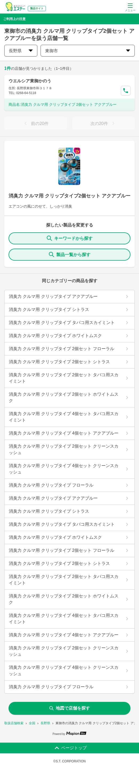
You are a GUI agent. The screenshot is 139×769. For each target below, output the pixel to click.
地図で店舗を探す (69, 708)
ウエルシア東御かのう (30, 81)
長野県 (45, 723)
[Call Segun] (125, 90)
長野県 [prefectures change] (21, 50)
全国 (32, 723)
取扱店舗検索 (13, 723)
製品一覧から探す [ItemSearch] (69, 254)
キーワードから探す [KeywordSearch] (70, 238)
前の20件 (35, 123)
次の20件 (103, 123)
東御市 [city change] (87, 50)
